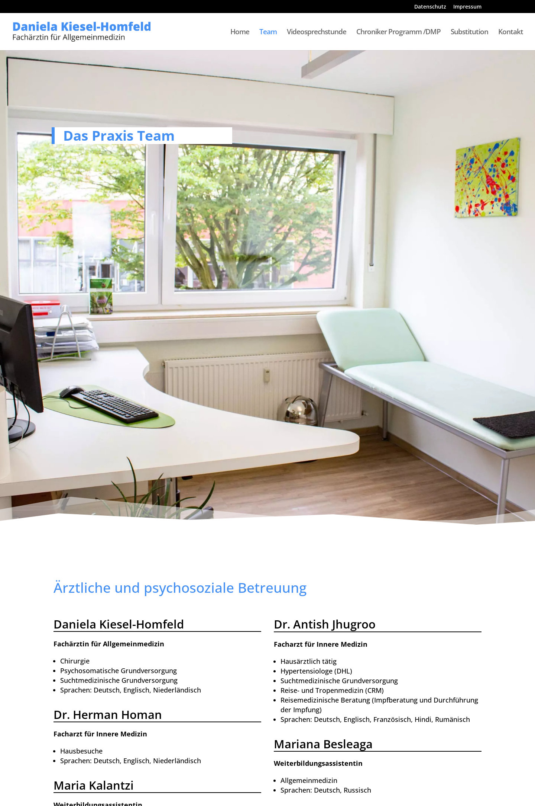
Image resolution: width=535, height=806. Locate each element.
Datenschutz (430, 7)
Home (239, 32)
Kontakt (510, 32)
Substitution (469, 32)
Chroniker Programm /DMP (398, 32)
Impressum (467, 7)
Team (268, 32)
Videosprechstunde (316, 32)
